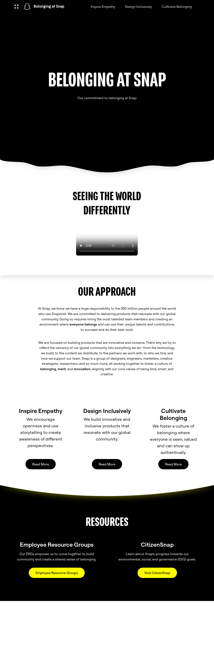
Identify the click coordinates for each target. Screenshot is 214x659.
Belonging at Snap (49, 7)
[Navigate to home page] (27, 6)
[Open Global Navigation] (16, 6)
